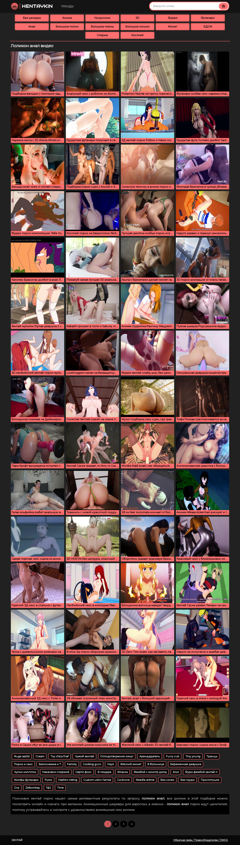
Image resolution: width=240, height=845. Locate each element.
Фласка (122, 772)
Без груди (187, 779)
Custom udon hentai (97, 779)
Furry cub (172, 756)
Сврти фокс (83, 772)
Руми (48, 779)
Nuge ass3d (22, 756)
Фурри (173, 18)
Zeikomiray (32, 787)
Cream (40, 756)
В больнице (155, 764)
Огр (16, 787)
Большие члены (102, 26)
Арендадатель (149, 756)
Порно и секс (23, 764)
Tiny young (192, 756)
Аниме (67, 18)
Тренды (67, 6)
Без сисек (167, 779)
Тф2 (48, 787)
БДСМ (208, 26)
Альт (176, 772)
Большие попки (67, 26)
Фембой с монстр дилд (150, 772)
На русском (102, 18)
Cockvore (123, 779)
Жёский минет (130, 764)
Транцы (211, 756)
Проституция (210, 779)
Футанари (208, 18)
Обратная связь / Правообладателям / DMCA (200, 840)
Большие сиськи (137, 26)
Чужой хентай (84, 756)
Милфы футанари (26, 779)
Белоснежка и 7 (50, 764)
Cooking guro (92, 764)
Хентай (17, 840)
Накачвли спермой (55, 772)
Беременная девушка (185, 764)
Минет (172, 26)
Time (60, 787)
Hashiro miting (67, 779)
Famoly (72, 764)
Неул (110, 764)
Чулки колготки (25, 772)
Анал (31, 26)
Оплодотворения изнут (116, 756)
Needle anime (145, 779)
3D (137, 18)
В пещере (104, 772)
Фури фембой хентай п (201, 772)
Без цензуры (32, 18)
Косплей (137, 35)
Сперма (102, 35)
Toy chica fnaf (59, 756)
